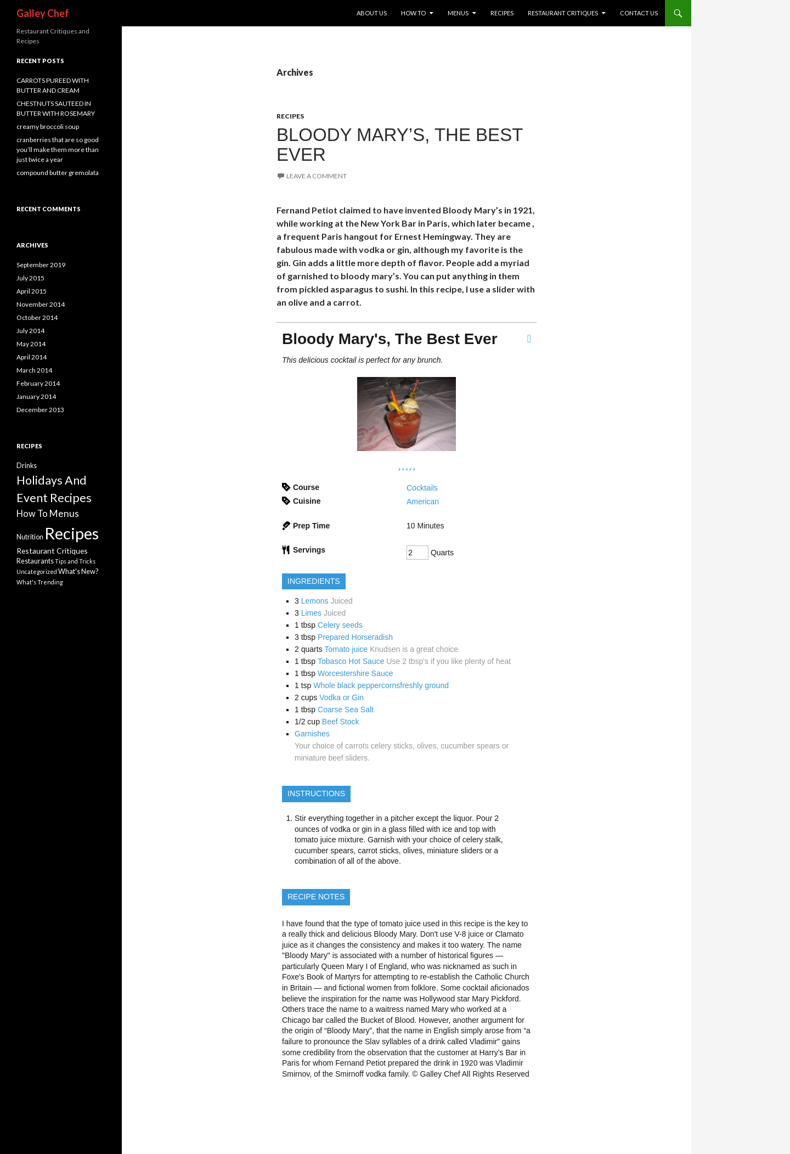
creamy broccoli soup (47, 126)
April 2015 (31, 291)
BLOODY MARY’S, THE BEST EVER (399, 145)
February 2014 (38, 383)
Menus (458, 12)
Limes (311, 613)
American (423, 501)
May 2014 (31, 344)
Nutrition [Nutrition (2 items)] (29, 537)
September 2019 (40, 265)
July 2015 (30, 278)
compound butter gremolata (57, 172)
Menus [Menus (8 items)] (64, 513)
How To (413, 12)
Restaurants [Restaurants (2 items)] (35, 561)
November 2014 (40, 304)
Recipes (502, 12)
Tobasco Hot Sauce (351, 661)
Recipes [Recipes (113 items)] (71, 533)
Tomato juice (346, 649)
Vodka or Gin (341, 697)
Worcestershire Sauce (355, 673)
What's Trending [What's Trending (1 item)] (39, 582)
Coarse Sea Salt (346, 709)
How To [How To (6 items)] (32, 513)
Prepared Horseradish (355, 637)
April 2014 (31, 357)
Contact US (639, 12)
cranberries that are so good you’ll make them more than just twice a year (57, 150)
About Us (372, 12)
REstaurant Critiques (563, 12)
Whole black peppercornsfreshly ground (381, 685)
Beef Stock (340, 721)
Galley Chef (42, 13)
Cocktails (422, 487)
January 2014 (36, 396)
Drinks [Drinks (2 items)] (26, 465)
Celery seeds (340, 625)
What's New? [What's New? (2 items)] (78, 571)
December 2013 (40, 410)
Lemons (315, 600)
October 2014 (37, 317)
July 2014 (30, 331)
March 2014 (34, 370)
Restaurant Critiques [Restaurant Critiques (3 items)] (52, 550)
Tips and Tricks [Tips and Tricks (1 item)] (75, 561)
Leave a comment (316, 176)
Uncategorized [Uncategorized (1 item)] (36, 571)
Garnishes (312, 733)
